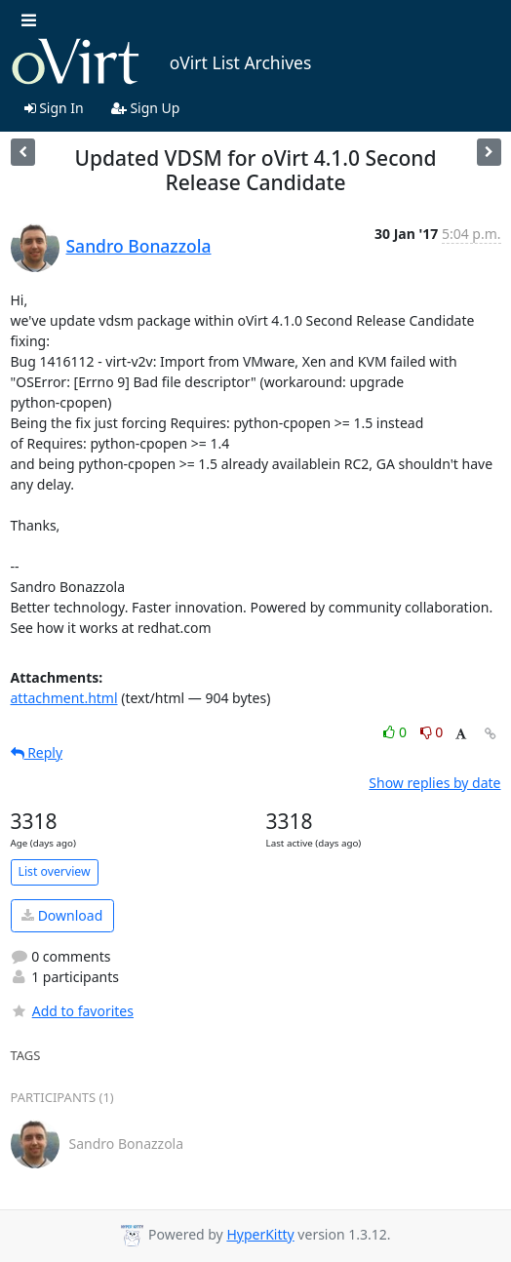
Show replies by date (434, 782)
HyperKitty (260, 1234)
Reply (37, 752)
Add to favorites (72, 1011)
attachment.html (64, 698)
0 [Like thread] (396, 732)
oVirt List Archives (161, 62)
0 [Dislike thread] (432, 732)
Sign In (54, 108)
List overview (55, 871)
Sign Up (145, 108)
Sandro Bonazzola (139, 245)
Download (61, 915)
